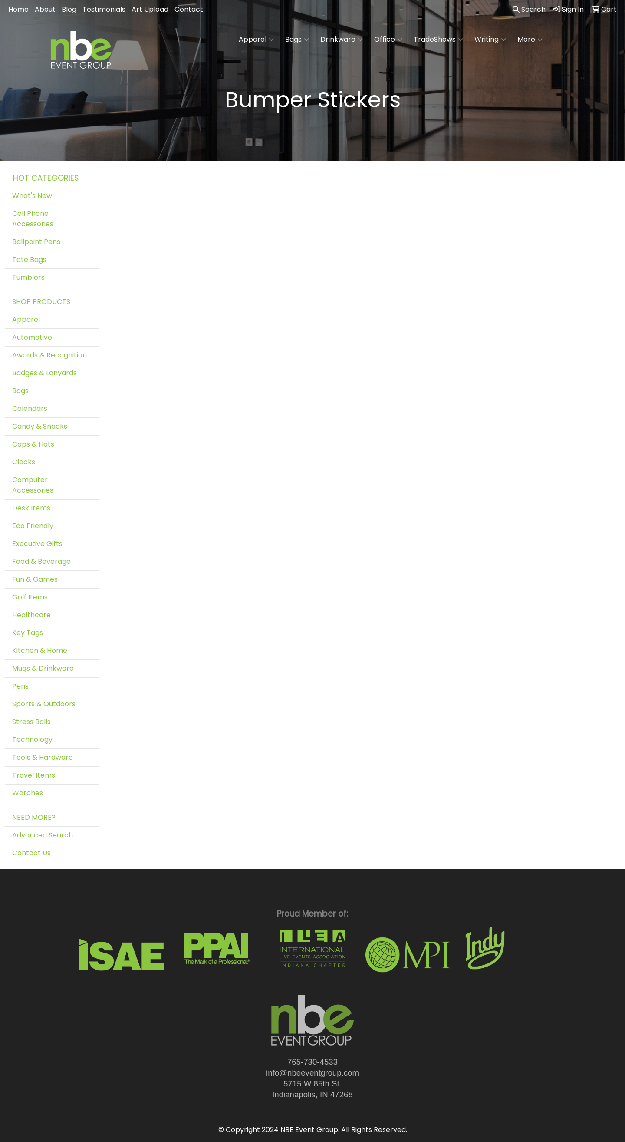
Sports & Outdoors (44, 704)
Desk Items (31, 508)
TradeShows (438, 39)
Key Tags (27, 633)
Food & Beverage (41, 561)
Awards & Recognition (49, 355)
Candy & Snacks (39, 426)
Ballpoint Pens (36, 242)
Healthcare (31, 615)
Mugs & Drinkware (43, 668)
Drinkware (341, 39)
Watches (27, 793)
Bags (297, 39)
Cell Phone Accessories (32, 219)
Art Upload (150, 9)
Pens (20, 686)
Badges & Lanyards (44, 373)
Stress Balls (31, 722)
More (530, 39)
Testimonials (103, 9)
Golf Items (30, 597)
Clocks (23, 462)
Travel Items (33, 775)
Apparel (256, 39)
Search (529, 9)
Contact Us (31, 853)
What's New (32, 196)
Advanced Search (42, 835)
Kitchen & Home (39, 650)
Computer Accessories (32, 485)
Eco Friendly (32, 526)
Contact (188, 9)
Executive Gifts (37, 544)
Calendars (29, 409)
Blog (69, 9)
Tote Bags (29, 260)
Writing (490, 39)
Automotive (32, 337)
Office (388, 39)
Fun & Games (35, 579)
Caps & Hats (33, 444)
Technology (32, 740)
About (45, 9)
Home (18, 9)
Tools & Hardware (42, 757)
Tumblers (28, 277)
